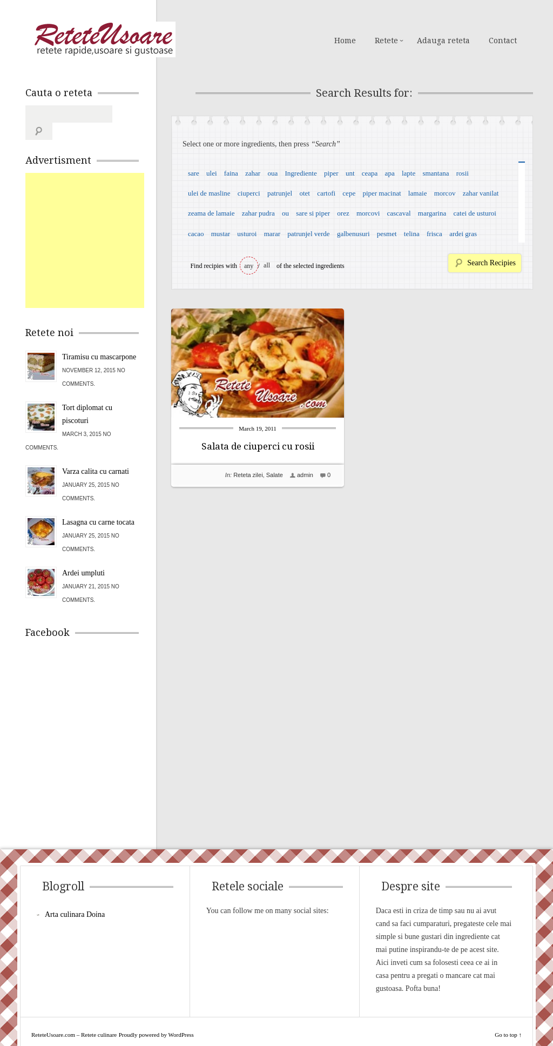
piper (331, 173)
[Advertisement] (106, 223)
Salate (274, 475)
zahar (252, 173)
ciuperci (249, 193)
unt (350, 173)
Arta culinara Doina (75, 897)
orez (343, 213)
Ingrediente (300, 173)
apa (390, 173)
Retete (386, 40)
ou (285, 213)
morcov (445, 193)
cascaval (399, 213)
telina (412, 234)
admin (305, 475)
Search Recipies (491, 263)
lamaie (417, 193)
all (267, 265)
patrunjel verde (308, 234)
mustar (220, 234)
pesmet (387, 234)
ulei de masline (209, 193)
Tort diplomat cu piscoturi (87, 396)
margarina (432, 213)
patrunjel (279, 193)
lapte (408, 173)
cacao (196, 234)
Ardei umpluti (83, 556)
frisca (434, 234)
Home (345, 40)
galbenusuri (353, 234)
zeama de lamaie (211, 213)
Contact (503, 40)
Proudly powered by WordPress (156, 1017)
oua (272, 173)
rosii (462, 173)
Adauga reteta (443, 40)
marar (272, 234)
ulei (211, 173)
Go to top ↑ (508, 1017)
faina (231, 173)
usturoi (247, 234)
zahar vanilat (481, 193)
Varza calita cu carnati (95, 454)
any (248, 266)
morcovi (368, 213)
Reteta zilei (247, 475)
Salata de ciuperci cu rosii (257, 446)
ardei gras (463, 234)
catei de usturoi (475, 213)
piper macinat (381, 193)
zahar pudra (258, 213)
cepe (348, 193)
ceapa (370, 173)
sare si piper (313, 213)
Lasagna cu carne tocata (98, 505)
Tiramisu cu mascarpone (99, 340)
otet (304, 193)
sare (193, 173)
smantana (435, 173)
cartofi (326, 193)
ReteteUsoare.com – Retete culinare (103, 39)
